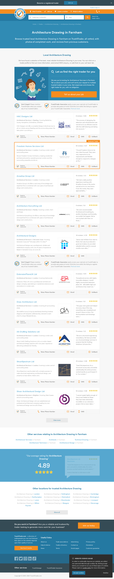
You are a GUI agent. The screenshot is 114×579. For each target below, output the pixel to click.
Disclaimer (89, 545)
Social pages (75, 548)
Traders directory (61, 545)
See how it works (26, 548)
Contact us (74, 545)
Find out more (75, 109)
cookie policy (87, 568)
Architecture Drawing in (28, 494)
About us (44, 542)
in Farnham (28, 439)
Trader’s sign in (95, 7)
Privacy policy (90, 542)
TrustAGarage (36, 568)
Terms (58, 548)
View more (57, 420)
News (42, 548)
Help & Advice (45, 545)
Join (70, 3)
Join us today (89, 525)
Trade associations (62, 542)
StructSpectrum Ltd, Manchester (73, 458)
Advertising (74, 542)
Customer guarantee (92, 548)
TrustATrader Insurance (54, 568)
